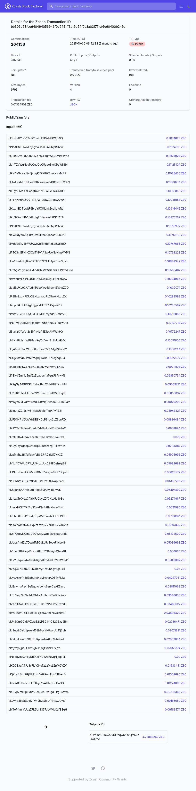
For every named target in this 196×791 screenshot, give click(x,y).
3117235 (16, 60)
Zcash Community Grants (108, 779)
